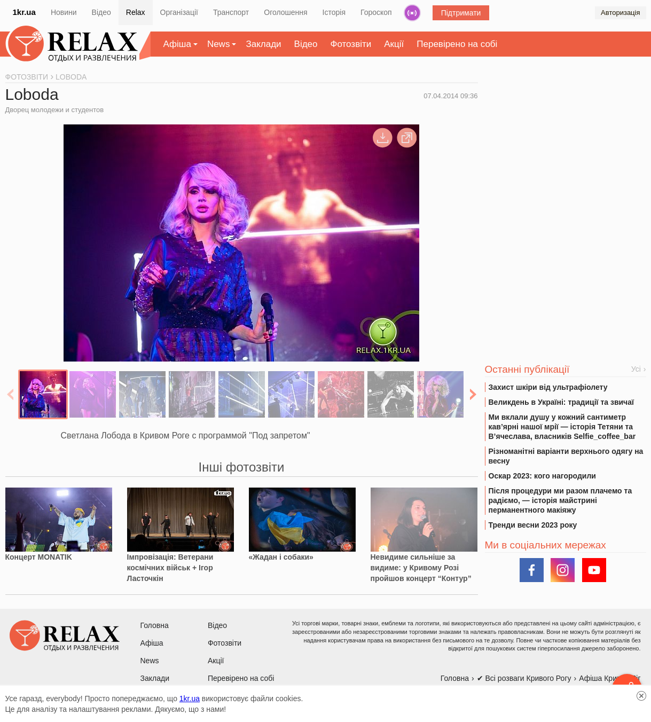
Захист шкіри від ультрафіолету (548, 387)
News (218, 44)
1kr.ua (24, 12)
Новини (64, 12)
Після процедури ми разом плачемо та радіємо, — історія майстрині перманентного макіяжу (560, 500)
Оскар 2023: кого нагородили (542, 476)
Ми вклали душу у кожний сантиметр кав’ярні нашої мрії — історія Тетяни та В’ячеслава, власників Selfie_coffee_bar (562, 427)
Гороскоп (376, 12)
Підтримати (461, 13)
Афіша (177, 44)
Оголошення (285, 12)
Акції (394, 44)
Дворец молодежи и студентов (54, 110)
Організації (179, 12)
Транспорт (231, 12)
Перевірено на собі (457, 44)
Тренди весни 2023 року (533, 525)
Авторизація (620, 13)
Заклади (263, 44)
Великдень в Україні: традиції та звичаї (561, 402)
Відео (101, 12)
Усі (636, 369)
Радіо (412, 12)
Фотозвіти (351, 44)
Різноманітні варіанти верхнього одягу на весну (566, 456)
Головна (154, 625)
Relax (135, 12)
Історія (334, 12)
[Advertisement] (565, 155)
